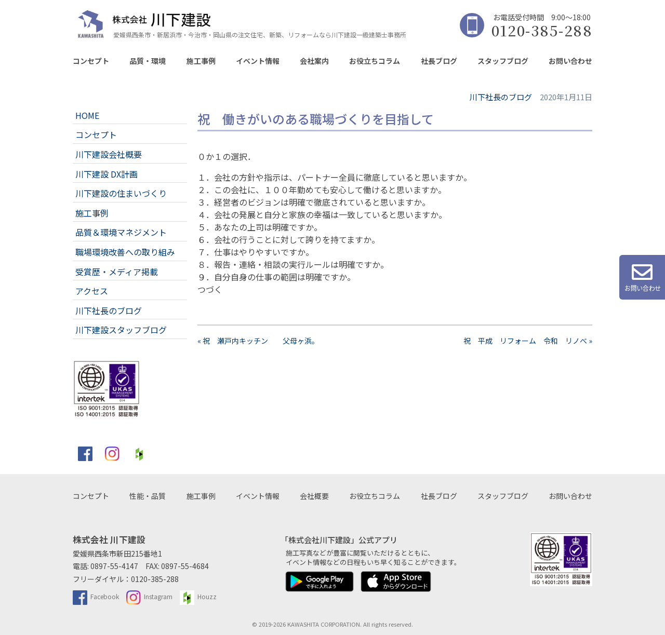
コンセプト (91, 61)
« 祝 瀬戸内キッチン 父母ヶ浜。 (258, 340)
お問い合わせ (570, 61)
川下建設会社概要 (108, 154)
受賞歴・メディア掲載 (116, 271)
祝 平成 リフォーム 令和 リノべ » (527, 340)
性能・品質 (147, 496)
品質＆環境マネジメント (121, 232)
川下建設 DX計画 (106, 174)
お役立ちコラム (374, 61)
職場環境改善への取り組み (125, 252)
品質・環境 (147, 61)
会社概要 (314, 496)
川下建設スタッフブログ (121, 329)
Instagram (149, 596)
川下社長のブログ (108, 310)
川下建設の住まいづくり (121, 193)
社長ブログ (439, 61)
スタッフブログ (502, 61)
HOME (87, 115)
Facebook (96, 596)
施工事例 (201, 61)
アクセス (91, 291)
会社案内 (314, 61)
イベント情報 (258, 61)
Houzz (198, 596)
